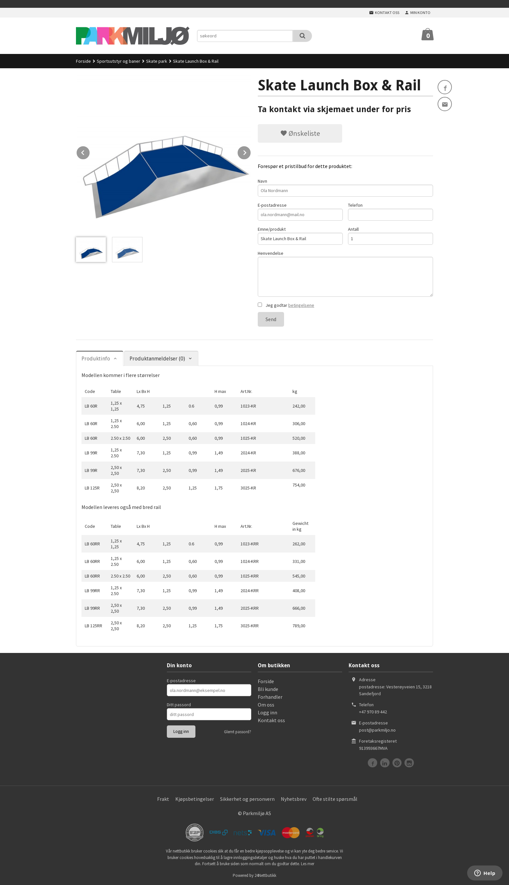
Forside (83, 61)
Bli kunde (268, 689)
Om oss (266, 704)
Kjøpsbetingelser (194, 799)
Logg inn (267, 712)
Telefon (390, 211)
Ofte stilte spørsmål (335, 799)
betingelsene (301, 305)
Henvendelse (345, 273)
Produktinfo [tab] (95, 359)
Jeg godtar (286, 305)
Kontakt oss (271, 720)
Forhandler (270, 697)
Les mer (307, 863)
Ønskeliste (300, 133)
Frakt (163, 799)
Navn (345, 187)
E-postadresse (300, 211)
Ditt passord (179, 705)
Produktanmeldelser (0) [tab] (157, 359)
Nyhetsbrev (293, 799)
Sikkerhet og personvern (247, 799)
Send (271, 319)
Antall (390, 235)
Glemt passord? (237, 732)
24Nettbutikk (265, 875)
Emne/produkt (300, 235)
